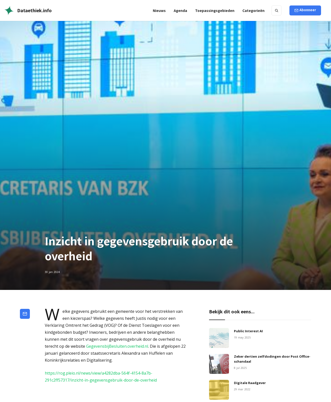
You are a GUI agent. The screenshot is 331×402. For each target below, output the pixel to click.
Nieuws (159, 10)
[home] (28, 10)
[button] (214, 10)
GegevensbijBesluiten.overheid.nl (117, 346)
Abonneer (307, 9)
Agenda (180, 10)
